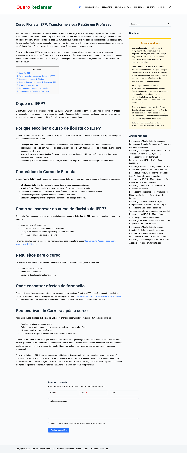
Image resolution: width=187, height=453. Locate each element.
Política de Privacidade (140, 125)
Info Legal (139, 7)
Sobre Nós (162, 7)
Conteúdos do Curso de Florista (30, 79)
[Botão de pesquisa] (168, 24)
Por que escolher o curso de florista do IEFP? (36, 76)
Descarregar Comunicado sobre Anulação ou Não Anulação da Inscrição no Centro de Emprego (148, 195)
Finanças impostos (92, 7)
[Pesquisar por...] (147, 24)
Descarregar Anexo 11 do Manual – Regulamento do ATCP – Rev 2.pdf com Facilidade (146, 160)
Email (84, 392)
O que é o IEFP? (24, 73)
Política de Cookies (158, 125)
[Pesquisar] (170, 7)
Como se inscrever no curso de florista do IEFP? (37, 82)
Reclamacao (107, 7)
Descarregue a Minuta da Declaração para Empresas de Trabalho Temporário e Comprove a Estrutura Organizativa (150, 144)
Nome (53, 392)
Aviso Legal (50, 449)
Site (113, 393)
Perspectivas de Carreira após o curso (33, 91)
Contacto (151, 7)
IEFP (80, 7)
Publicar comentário (59, 430)
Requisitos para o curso (27, 85)
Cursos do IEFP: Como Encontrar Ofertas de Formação (98, 296)
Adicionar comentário (59, 401)
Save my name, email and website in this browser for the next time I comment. (78, 423)
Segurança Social (123, 7)
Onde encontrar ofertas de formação (32, 88)
